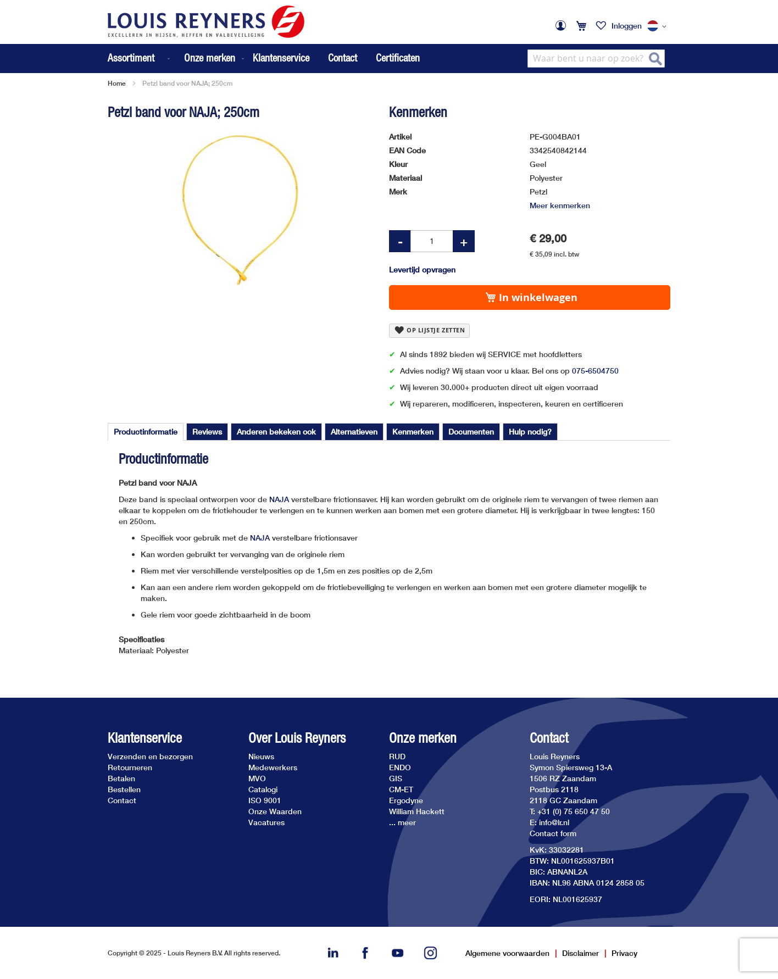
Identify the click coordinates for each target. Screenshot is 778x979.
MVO (257, 778)
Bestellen (124, 789)
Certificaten (398, 58)
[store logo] (206, 21)
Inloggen (627, 25)
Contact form (553, 833)
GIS (395, 778)
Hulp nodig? (530, 431)
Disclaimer (580, 953)
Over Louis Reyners (297, 738)
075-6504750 (595, 370)
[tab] (146, 432)
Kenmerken (413, 431)
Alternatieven (354, 431)
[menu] (177, 58)
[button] (658, 26)
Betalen (121, 778)
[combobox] (596, 58)
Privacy (624, 953)
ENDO (400, 767)
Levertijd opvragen (422, 269)
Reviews (207, 431)
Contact (342, 58)
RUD (397, 756)
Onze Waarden (275, 811)
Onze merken (423, 738)
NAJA (279, 499)
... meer (402, 822)
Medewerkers (272, 767)
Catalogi (262, 789)
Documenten (471, 431)
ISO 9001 (264, 800)
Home (117, 83)
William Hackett (416, 811)
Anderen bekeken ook (276, 431)
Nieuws (261, 756)
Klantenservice (281, 58)
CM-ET (401, 789)
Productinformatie (145, 431)
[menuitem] (140, 58)
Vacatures (266, 822)
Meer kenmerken (560, 205)
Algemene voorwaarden (507, 953)
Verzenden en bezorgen (150, 756)
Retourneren (130, 767)
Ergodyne (406, 800)
